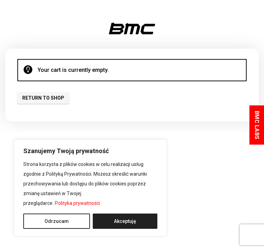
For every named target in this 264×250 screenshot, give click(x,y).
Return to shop (43, 98)
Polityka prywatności (77, 203)
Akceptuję (125, 221)
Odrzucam (56, 221)
